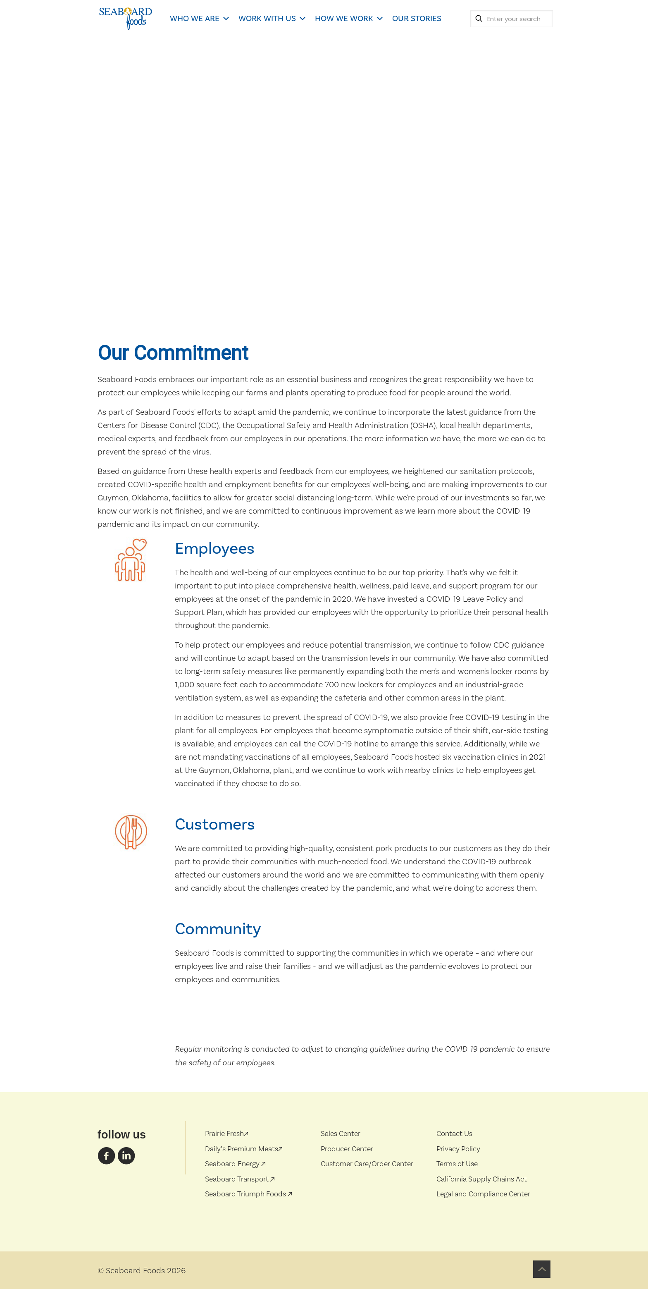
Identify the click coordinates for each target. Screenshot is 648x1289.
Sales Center (340, 1133)
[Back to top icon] (541, 1269)
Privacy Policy (458, 1149)
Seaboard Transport (237, 1179)
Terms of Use (457, 1164)
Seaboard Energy (233, 1164)
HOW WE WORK (349, 18)
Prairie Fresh (226, 1133)
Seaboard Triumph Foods (246, 1194)
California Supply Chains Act (481, 1179)
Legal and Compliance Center (483, 1194)
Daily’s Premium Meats (243, 1149)
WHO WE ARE (200, 18)
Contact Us (454, 1133)
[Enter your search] (511, 18)
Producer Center (347, 1149)
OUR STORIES (416, 18)
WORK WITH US (272, 18)
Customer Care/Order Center (367, 1164)
